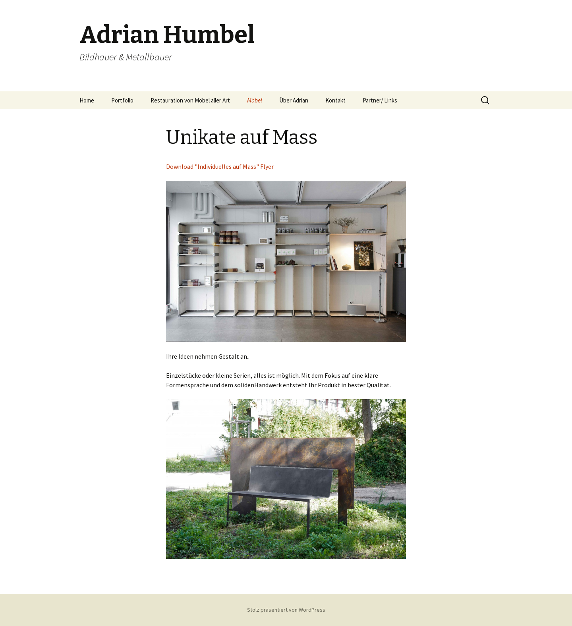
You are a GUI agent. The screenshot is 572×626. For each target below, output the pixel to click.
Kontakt (335, 100)
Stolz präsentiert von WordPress (286, 609)
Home (86, 100)
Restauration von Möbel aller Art (190, 100)
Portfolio (122, 100)
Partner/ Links (380, 100)
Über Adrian (293, 100)
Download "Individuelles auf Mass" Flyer (220, 166)
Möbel (254, 100)
